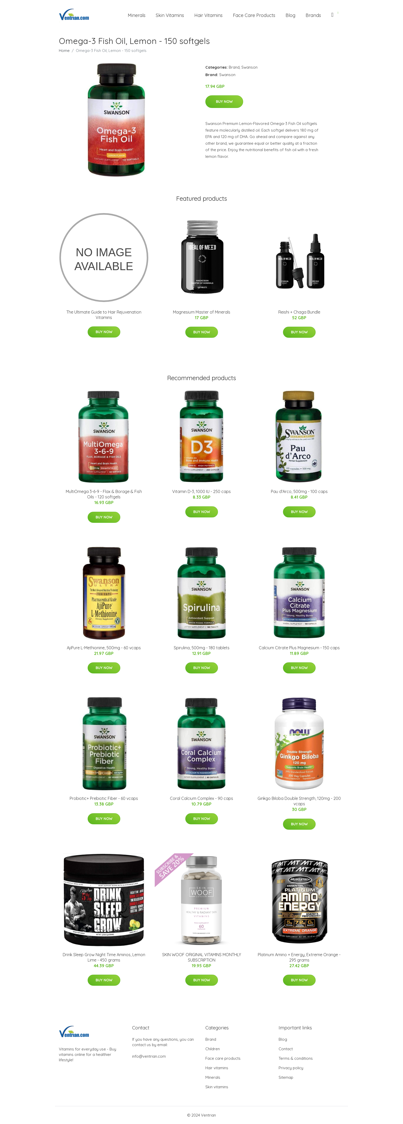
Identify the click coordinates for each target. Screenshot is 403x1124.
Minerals (136, 15)
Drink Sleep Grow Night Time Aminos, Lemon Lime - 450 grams (104, 957)
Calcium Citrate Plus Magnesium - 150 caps (299, 647)
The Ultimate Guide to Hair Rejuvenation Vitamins (103, 314)
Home (64, 50)
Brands (313, 15)
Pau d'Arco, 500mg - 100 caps (299, 491)
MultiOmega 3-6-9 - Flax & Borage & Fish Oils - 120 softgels (104, 494)
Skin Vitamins (170, 15)
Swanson (249, 67)
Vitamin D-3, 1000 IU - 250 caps (201, 491)
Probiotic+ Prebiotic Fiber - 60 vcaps (104, 798)
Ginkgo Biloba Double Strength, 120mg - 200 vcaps (299, 801)
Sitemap (286, 1077)
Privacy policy (291, 1067)
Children (212, 1048)
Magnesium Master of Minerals (201, 312)
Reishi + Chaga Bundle (299, 312)
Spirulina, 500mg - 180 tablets (202, 647)
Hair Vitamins (208, 15)
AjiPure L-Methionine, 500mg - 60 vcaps (104, 647)
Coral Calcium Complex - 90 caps (201, 798)
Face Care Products (254, 15)
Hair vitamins (216, 1067)
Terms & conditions (296, 1058)
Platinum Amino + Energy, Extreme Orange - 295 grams (299, 957)
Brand (234, 67)
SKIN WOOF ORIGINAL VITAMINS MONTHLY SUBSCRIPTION (201, 957)
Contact (286, 1048)
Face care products (223, 1058)
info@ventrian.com (149, 1056)
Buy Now (224, 101)
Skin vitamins (216, 1086)
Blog (290, 15)
